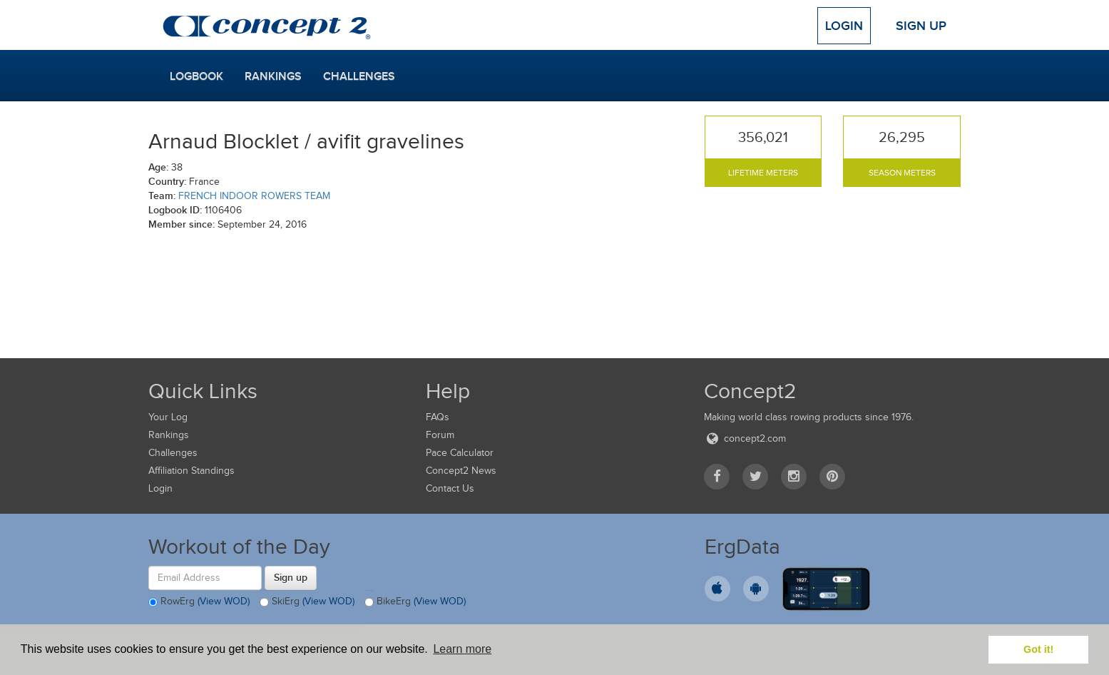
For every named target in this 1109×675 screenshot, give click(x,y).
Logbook (196, 76)
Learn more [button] (462, 649)
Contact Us (450, 488)
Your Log (168, 417)
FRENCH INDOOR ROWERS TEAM (254, 196)
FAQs (437, 417)
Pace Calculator (460, 452)
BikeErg (415, 602)
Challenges (359, 76)
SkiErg (307, 602)
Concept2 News (461, 470)
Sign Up (921, 26)
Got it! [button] (1038, 649)
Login (844, 26)
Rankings (273, 76)
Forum (440, 435)
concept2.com (745, 438)
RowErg (199, 602)
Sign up (290, 577)
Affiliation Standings (191, 470)
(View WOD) (224, 601)
